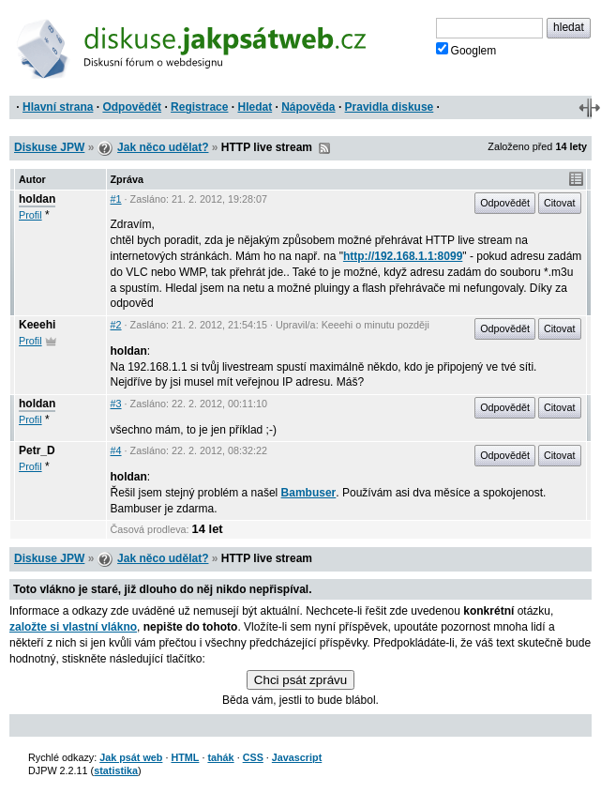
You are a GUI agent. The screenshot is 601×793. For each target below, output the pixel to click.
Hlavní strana (58, 107)
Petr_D (37, 450)
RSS (324, 148)
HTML (185, 757)
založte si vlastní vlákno (73, 626)
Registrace (199, 107)
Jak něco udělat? (162, 147)
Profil (30, 215)
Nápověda (308, 107)
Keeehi (37, 324)
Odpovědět (131, 107)
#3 (116, 403)
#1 (116, 199)
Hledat (254, 107)
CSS (253, 757)
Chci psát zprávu (300, 680)
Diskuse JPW (49, 147)
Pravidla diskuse (389, 107)
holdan (37, 199)
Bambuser (309, 492)
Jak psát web (130, 757)
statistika (116, 770)
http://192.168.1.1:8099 (402, 256)
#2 (116, 324)
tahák (220, 757)
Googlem (466, 49)
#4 (116, 450)
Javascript (297, 757)
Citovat (560, 202)
